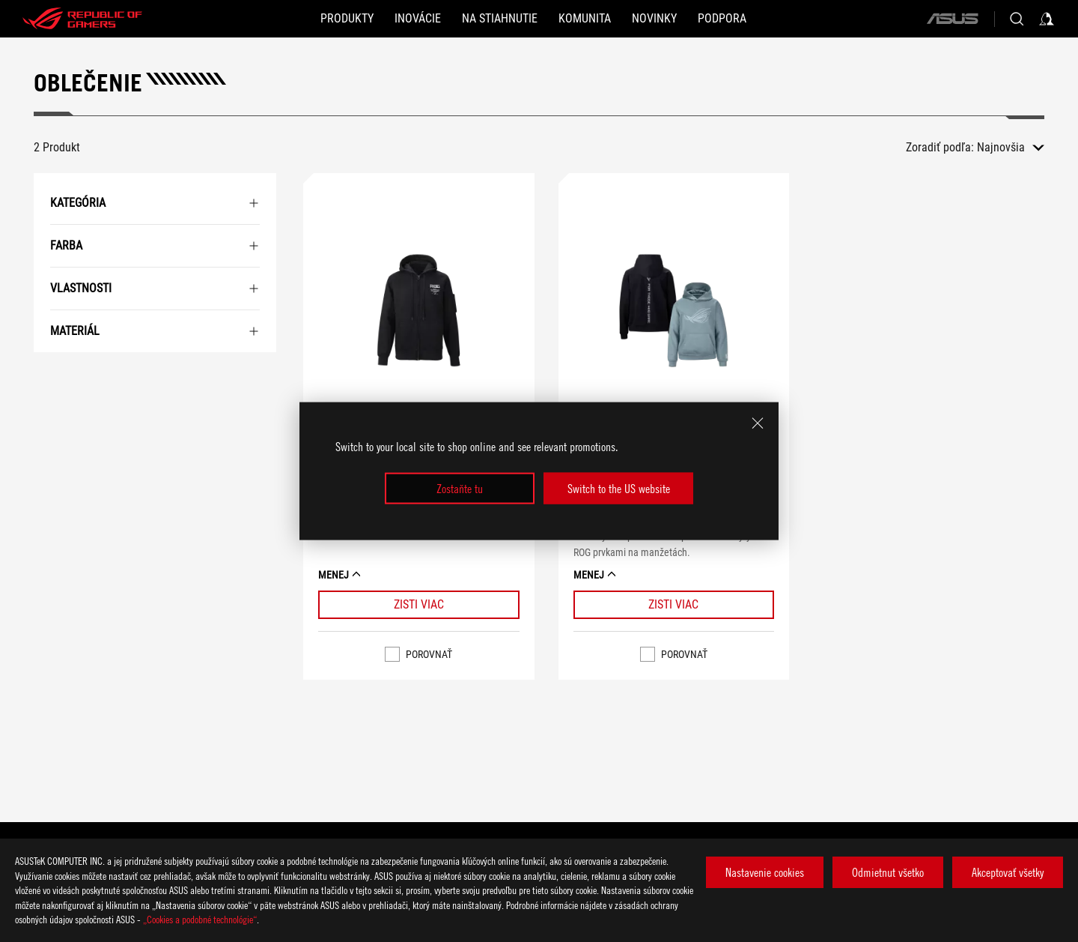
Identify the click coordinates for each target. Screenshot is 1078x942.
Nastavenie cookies (764, 872)
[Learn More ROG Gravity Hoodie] (674, 605)
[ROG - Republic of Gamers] (82, 18)
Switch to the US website (618, 488)
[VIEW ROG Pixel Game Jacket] (419, 314)
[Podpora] (722, 18)
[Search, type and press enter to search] (1017, 18)
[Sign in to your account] (1047, 18)
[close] (758, 423)
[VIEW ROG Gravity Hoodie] (674, 314)
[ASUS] (952, 18)
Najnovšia (1001, 147)
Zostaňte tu (459, 488)
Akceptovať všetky (1008, 872)
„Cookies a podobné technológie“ (200, 919)
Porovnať (429, 654)
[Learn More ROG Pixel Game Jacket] (419, 605)
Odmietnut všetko (888, 872)
